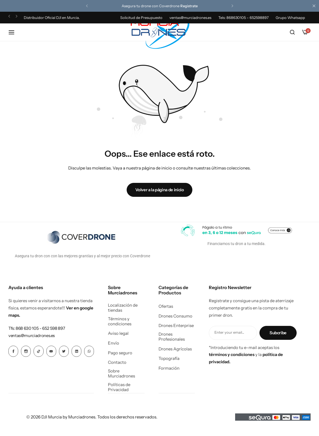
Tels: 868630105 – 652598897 (243, 17)
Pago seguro (120, 352)
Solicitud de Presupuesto (141, 17)
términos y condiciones (231, 354)
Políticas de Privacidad (119, 387)
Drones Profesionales (172, 337)
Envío (113, 343)
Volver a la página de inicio (159, 189)
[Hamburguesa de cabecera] (14, 32)
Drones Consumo (175, 316)
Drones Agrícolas (175, 349)
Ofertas (166, 306)
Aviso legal (118, 333)
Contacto (117, 362)
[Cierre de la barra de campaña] (315, 6)
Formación (169, 368)
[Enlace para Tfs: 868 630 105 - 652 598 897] (36, 328)
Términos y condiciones (119, 321)
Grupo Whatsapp (290, 17)
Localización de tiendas (123, 308)
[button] (87, 6)
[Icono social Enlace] (13, 351)
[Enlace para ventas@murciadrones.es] (31, 335)
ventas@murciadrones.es (190, 17)
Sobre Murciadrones (121, 374)
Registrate (189, 6)
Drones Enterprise (176, 325)
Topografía (169, 358)
